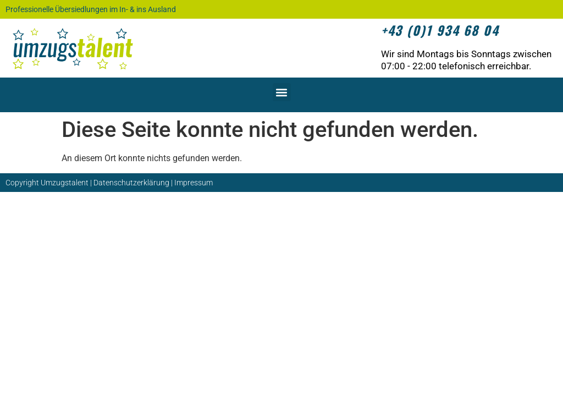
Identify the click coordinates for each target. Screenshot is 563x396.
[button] (282, 92)
